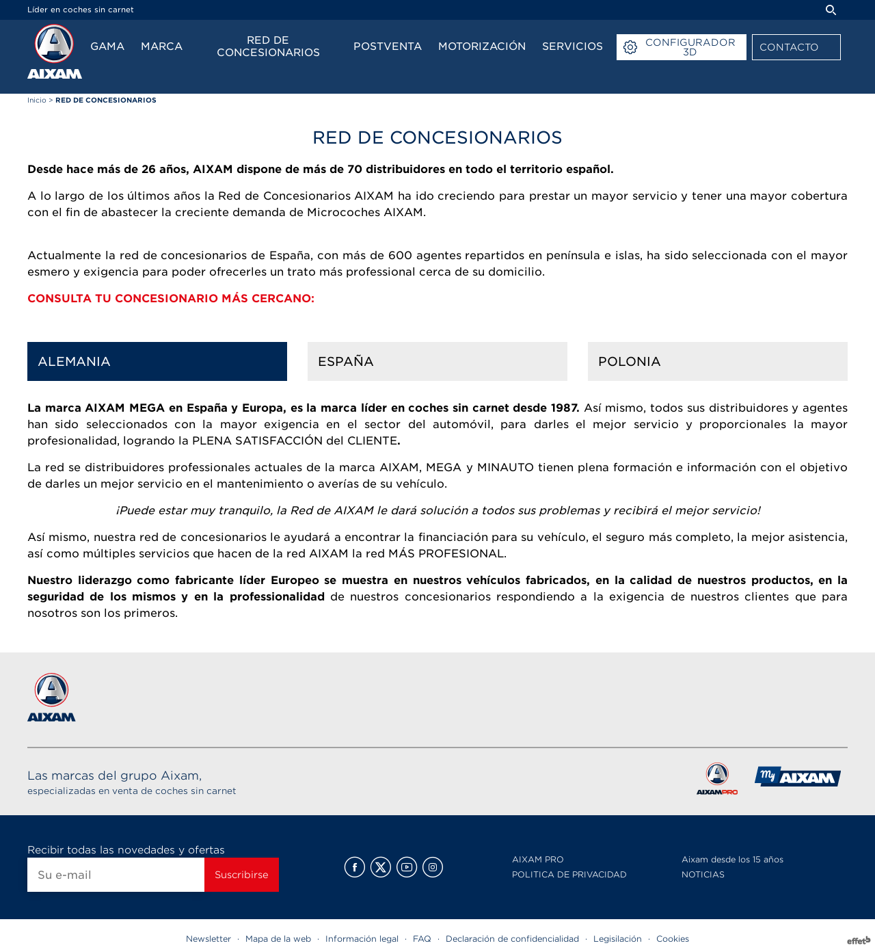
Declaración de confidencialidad (512, 939)
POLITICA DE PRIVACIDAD (569, 874)
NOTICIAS (703, 874)
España (346, 361)
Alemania (74, 361)
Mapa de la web (278, 939)
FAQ (422, 939)
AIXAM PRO (538, 859)
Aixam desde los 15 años (732, 859)
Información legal (362, 939)
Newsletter (208, 939)
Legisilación (617, 939)
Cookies (672, 939)
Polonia (629, 361)
